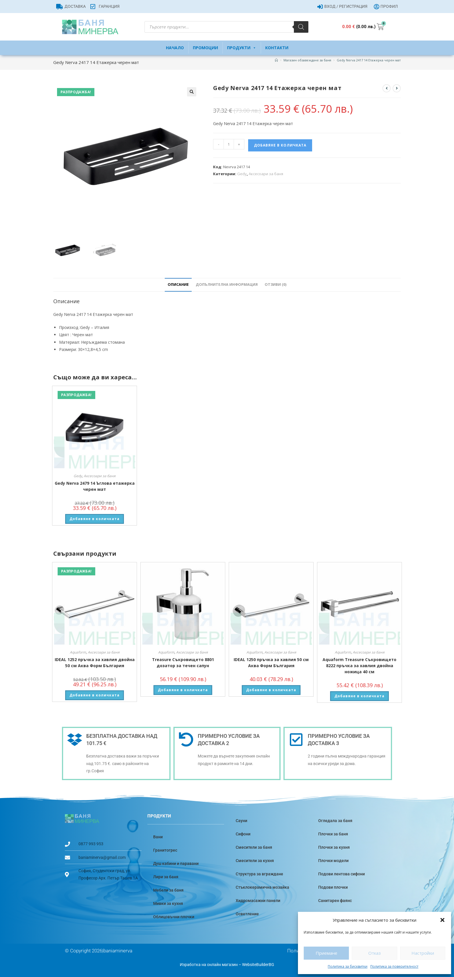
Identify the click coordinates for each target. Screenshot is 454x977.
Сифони (243, 834)
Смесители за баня (254, 847)
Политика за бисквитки (347, 966)
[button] (442, 920)
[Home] (276, 60)
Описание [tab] (178, 284)
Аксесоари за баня (266, 173)
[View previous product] (386, 88)
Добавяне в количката (280, 145)
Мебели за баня (168, 890)
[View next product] (397, 88)
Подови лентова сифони (341, 874)
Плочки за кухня (334, 847)
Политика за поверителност (394, 966)
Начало (175, 47)
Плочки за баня (333, 834)
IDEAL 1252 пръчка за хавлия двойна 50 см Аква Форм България (95, 662)
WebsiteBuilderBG (258, 964)
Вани (158, 837)
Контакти (276, 47)
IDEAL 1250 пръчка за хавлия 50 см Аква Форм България (271, 662)
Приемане (326, 953)
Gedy (242, 173)
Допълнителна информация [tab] (227, 284)
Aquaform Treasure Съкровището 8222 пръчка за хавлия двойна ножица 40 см (359, 665)
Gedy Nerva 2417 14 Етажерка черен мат (369, 60)
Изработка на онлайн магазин (209, 964)
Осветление (247, 914)
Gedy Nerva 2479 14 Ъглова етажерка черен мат (95, 486)
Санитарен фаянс (335, 900)
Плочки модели (333, 860)
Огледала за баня (335, 820)
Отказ (374, 953)
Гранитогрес (165, 850)
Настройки (422, 953)
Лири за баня (165, 876)
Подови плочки (333, 887)
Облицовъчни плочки (173, 916)
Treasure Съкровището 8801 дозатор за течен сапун (183, 662)
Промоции (205, 47)
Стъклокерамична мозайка (262, 887)
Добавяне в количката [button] (94, 518)
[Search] (301, 27)
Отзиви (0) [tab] (275, 284)
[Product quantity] (229, 144)
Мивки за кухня (168, 903)
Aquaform (78, 652)
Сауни (241, 820)
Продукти (241, 48)
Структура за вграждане (259, 874)
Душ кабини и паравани (176, 863)
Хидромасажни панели (258, 900)
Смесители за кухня (255, 860)
